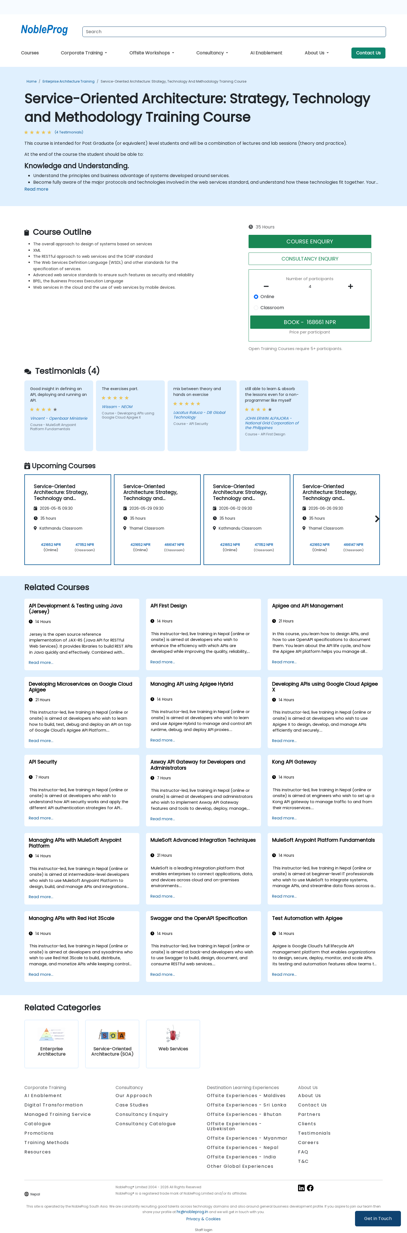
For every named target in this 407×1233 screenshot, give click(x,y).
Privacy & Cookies (203, 1219)
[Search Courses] (234, 32)
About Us (315, 53)
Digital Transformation (53, 1105)
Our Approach (134, 1095)
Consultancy (210, 53)
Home (31, 81)
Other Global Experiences (240, 1166)
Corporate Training (82, 53)
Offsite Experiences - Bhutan (244, 1114)
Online (267, 296)
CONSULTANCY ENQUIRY (309, 258)
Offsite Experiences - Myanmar (247, 1138)
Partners (309, 1114)
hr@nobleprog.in (192, 1211)
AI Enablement (266, 53)
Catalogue (37, 1124)
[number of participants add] (352, 286)
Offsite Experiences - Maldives (246, 1095)
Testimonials (314, 1133)
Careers (308, 1142)
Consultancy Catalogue (146, 1124)
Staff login (203, 1229)
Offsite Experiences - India (241, 1157)
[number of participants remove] (268, 286)
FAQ (303, 1152)
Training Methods (46, 1142)
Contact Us (368, 53)
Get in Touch (378, 1218)
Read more (36, 189)
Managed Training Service (57, 1114)
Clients (307, 1124)
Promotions (39, 1133)
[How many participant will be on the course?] (310, 286)
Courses (30, 53)
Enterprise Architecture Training (69, 81)
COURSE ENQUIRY (309, 241)
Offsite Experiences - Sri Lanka (247, 1105)
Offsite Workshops (150, 53)
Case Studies (132, 1105)
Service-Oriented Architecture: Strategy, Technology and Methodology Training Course (173, 81)
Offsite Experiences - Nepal (242, 1147)
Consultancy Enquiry (142, 1114)
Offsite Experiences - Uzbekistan (234, 1126)
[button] (375, 518)
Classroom (272, 307)
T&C (303, 1161)
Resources (37, 1152)
